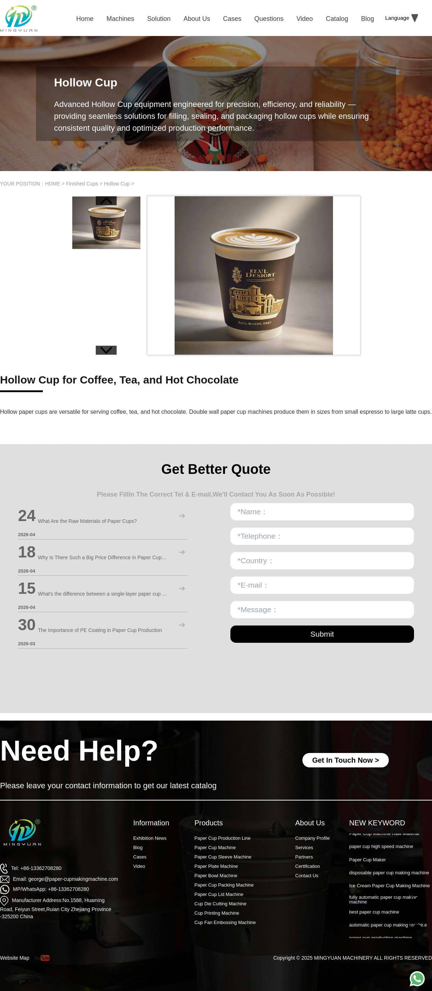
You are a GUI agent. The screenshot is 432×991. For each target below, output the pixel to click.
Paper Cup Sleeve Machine (222, 857)
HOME (52, 184)
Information (151, 823)
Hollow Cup (117, 184)
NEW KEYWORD (377, 823)
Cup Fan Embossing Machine (225, 922)
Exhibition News (150, 838)
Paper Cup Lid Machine (218, 894)
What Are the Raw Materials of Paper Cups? (87, 521)
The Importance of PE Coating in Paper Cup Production (100, 630)
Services (304, 847)
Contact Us (306, 875)
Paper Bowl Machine (215, 875)
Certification (307, 866)
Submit (322, 634)
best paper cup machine (374, 916)
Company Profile (312, 838)
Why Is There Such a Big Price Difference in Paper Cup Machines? (102, 557)
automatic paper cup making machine (388, 929)
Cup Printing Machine (216, 913)
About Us (310, 823)
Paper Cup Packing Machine (224, 885)
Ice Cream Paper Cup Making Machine (389, 889)
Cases (140, 857)
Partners (304, 857)
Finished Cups (82, 184)
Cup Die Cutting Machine (220, 903)
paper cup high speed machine (381, 850)
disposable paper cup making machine (389, 876)
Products (208, 823)
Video (139, 866)
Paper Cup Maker (367, 863)
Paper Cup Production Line (222, 838)
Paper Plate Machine (216, 866)
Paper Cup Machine (215, 847)
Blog (138, 847)
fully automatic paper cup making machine (383, 903)
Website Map (14, 958)
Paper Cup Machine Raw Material (384, 837)
